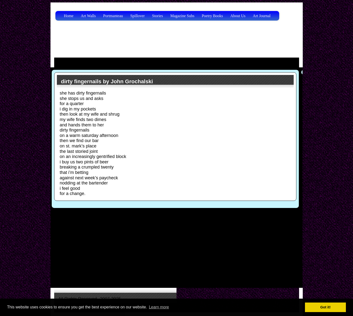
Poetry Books (212, 16)
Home (69, 16)
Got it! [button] (325, 307)
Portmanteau (113, 16)
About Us (238, 16)
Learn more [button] (159, 307)
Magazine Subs (182, 16)
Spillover (137, 16)
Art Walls (88, 16)
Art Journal (261, 16)
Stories (157, 16)
